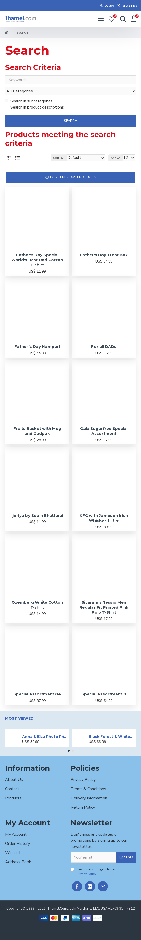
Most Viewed (19, 718)
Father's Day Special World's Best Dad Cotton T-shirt (37, 260)
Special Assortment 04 (37, 695)
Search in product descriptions (34, 108)
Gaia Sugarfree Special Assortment (103, 432)
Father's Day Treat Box (104, 255)
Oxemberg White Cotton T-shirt (37, 606)
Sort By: (58, 159)
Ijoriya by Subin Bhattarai (37, 516)
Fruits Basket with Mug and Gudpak (37, 432)
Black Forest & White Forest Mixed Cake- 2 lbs (111, 736)
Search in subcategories (29, 102)
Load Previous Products (73, 178)
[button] (69, 751)
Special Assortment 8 (103, 695)
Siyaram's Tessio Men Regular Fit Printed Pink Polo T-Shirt (103, 608)
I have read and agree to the (93, 871)
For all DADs (103, 347)
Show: (115, 159)
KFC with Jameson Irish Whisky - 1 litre (104, 519)
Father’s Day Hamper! (37, 347)
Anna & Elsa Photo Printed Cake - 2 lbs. (45, 736)
